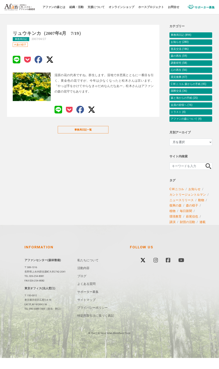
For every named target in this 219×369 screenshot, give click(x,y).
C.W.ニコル (176, 200)
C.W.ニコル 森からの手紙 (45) (190, 90)
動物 (201, 211)
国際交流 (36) (180, 99)
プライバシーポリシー (92, 318)
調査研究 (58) (180, 66)
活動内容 (83, 279)
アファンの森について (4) (188, 130)
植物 (172, 222)
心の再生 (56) (180, 73)
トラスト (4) (179, 122)
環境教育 (175, 227)
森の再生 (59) (180, 58)
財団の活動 (187, 233)
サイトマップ (86, 311)
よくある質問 (86, 295)
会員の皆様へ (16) (183, 114)
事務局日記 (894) (182, 35)
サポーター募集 (88, 303)
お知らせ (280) (181, 43)
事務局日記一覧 (83, 130)
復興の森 (175, 216)
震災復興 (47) (180, 81)
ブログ (81, 287)
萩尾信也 (192, 227)
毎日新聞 (186, 222)
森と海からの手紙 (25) (186, 107)
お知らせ (194, 200)
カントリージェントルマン (187, 205)
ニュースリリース (181, 211)
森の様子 (21, 44)
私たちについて (88, 271)
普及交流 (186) (181, 50)
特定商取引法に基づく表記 (95, 326)
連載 (202, 233)
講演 (172, 233)
